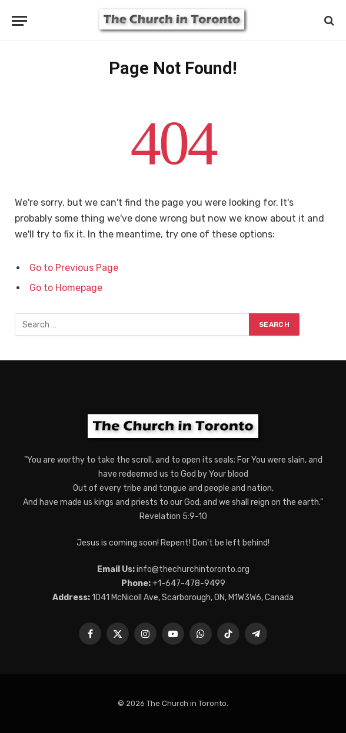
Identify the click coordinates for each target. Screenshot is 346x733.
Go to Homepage (65, 287)
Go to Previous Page (73, 267)
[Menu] (19, 21)
